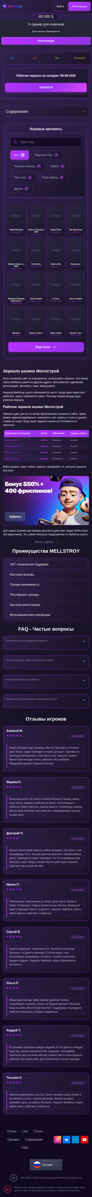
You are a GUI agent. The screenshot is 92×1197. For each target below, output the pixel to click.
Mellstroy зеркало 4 (12, 459)
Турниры (13, 1139)
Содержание (34, 1139)
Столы (38, 1131)
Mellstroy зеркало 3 (12, 453)
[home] (15, 6)
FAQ (25, 1148)
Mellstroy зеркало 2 (12, 446)
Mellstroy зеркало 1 (12, 440)
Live (25, 1131)
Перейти (46, 87)
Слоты (11, 1131)
